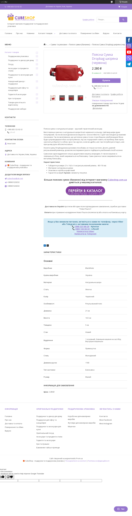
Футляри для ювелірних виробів (81, 423)
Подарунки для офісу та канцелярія (18, 89)
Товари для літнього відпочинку (17, 103)
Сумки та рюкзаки (59, 44)
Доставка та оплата (68, 33)
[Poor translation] (10, 477)
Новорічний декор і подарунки (16, 82)
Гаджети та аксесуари (45, 440)
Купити (106, 80)
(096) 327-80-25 (82, 226)
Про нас (19, 33)
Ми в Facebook (105, 420)
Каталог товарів (45, 33)
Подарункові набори (17, 109)
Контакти (117, 33)
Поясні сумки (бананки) (79, 44)
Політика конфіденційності (98, 461)
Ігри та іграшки (14, 98)
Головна (8, 33)
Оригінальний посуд (45, 433)
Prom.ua (79, 458)
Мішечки (71, 426)
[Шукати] (123, 19)
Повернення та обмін (90, 33)
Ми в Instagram (105, 423)
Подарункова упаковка (18, 56)
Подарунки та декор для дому (21, 60)
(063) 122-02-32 (82, 229)
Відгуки (106, 33)
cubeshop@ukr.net (15, 178)
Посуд (10, 64)
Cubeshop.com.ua (117, 179)
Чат (120, 509)
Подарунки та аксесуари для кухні (20, 76)
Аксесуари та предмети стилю (18, 69)
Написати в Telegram (85, 233)
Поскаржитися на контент (75, 461)
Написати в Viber (85, 231)
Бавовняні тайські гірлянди (48, 447)
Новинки (30, 33)
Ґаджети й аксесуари (17, 94)
